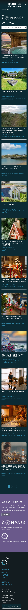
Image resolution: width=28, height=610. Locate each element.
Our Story (4, 572)
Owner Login (5, 582)
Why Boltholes (5, 571)
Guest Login (4, 581)
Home (2, 9)
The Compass (5, 569)
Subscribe (6, 514)
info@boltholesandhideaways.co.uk (9, 592)
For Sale (3, 577)
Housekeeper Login (6, 584)
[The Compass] (13, 525)
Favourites (4, 574)
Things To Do (5, 575)
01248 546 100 (5, 590)
